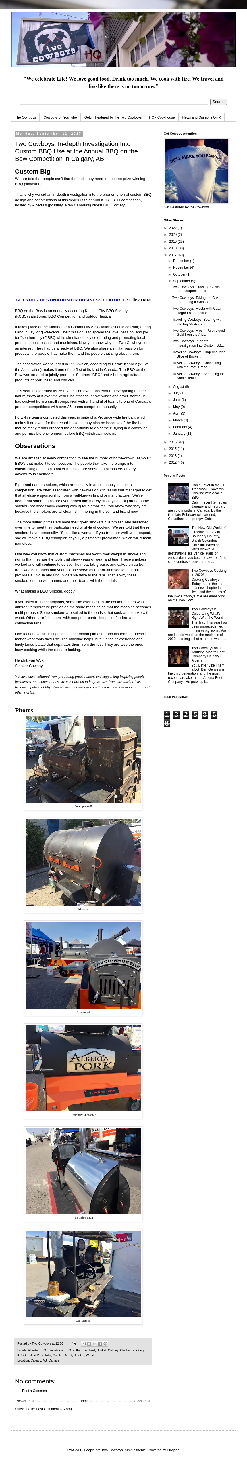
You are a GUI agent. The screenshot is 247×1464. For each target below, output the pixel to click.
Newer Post (25, 1401)
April (177, 413)
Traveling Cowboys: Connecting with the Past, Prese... (196, 365)
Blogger (173, 1450)
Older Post (142, 1401)
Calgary (113, 1350)
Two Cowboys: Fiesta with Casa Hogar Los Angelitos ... (196, 311)
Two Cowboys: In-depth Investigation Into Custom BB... (198, 343)
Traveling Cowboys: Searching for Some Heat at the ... (198, 376)
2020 (173, 235)
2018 (173, 248)
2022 (173, 228)
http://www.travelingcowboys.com (71, 687)
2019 (173, 242)
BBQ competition (51, 1350)
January (179, 434)
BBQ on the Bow (29, 311)
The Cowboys (25, 117)
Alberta (33, 1350)
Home (84, 1401)
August (179, 387)
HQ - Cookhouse (162, 117)
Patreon (78, 681)
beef (92, 1350)
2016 (173, 442)
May (177, 407)
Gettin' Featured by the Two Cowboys (113, 117)
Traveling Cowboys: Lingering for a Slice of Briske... (198, 354)
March (178, 420)
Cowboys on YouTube (60, 117)
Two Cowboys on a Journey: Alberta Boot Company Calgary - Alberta (208, 654)
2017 (173, 255)
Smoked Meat (62, 1355)
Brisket (101, 1350)
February (180, 427)
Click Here (140, 299)
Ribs (48, 1355)
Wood (90, 1355)
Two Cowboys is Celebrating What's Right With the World (207, 613)
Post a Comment (35, 1391)
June (177, 400)
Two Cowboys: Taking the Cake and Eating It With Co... (196, 300)
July (176, 393)
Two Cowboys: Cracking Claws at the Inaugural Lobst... (197, 289)
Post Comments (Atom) (54, 1409)
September (182, 281)
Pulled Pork (35, 1355)
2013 (173, 456)
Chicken (125, 1350)
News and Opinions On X (201, 117)
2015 (173, 449)
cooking (138, 1350)
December (181, 261)
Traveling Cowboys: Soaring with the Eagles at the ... (197, 322)
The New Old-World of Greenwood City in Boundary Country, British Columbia (208, 534)
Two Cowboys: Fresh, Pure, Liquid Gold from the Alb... (198, 333)
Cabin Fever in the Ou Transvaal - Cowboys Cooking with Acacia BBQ (208, 491)
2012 (173, 462)
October (179, 274)
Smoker (79, 1355)
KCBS (106, 200)
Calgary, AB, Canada (45, 1360)
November (181, 267)
